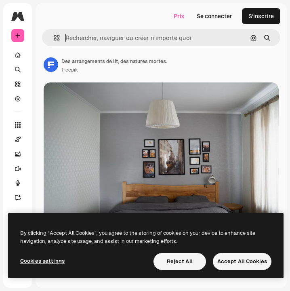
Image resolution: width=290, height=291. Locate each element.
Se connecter (214, 16)
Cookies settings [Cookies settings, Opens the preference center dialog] (42, 260)
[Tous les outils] (17, 124)
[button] (53, 38)
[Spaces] (21, 139)
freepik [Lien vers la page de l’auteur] (69, 70)
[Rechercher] (17, 69)
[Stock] (17, 84)
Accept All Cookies (242, 261)
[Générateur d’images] (21, 154)
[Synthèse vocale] (21, 183)
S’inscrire (261, 16)
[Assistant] (21, 197)
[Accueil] (17, 54)
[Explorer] (17, 98)
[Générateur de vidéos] (21, 168)
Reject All (180, 261)
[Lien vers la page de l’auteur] (51, 64)
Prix (179, 16)
